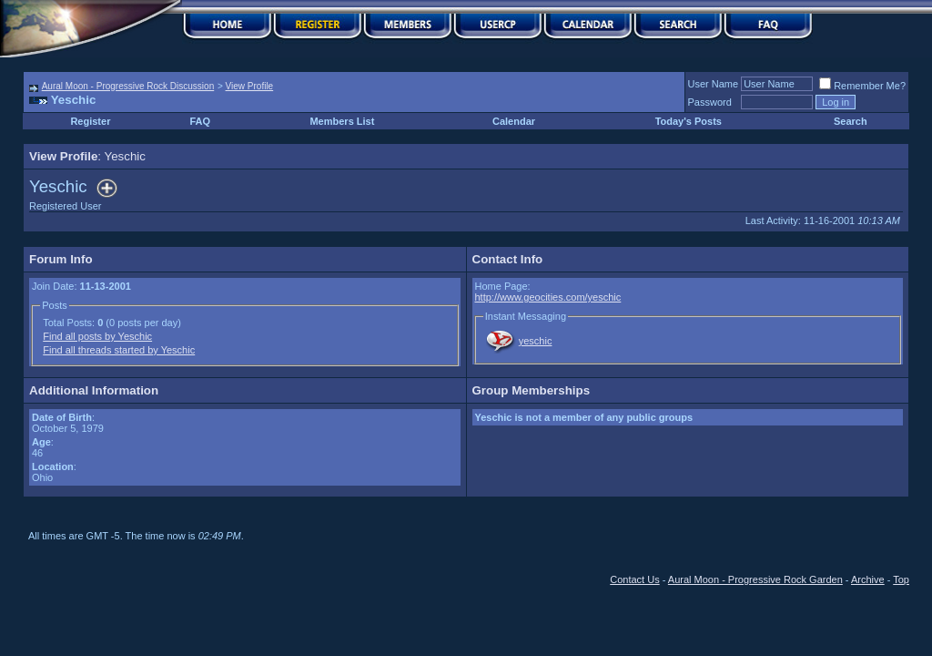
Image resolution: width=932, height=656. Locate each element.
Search (850, 121)
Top (901, 579)
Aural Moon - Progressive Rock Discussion (128, 86)
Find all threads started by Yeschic (119, 349)
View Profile (250, 86)
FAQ (200, 121)
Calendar (513, 121)
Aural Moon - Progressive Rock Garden (755, 579)
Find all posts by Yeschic (97, 336)
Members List (341, 121)
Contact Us (634, 579)
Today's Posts (688, 121)
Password (710, 102)
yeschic (535, 340)
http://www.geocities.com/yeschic (548, 297)
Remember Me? (862, 85)
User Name (713, 83)
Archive (868, 579)
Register (90, 121)
